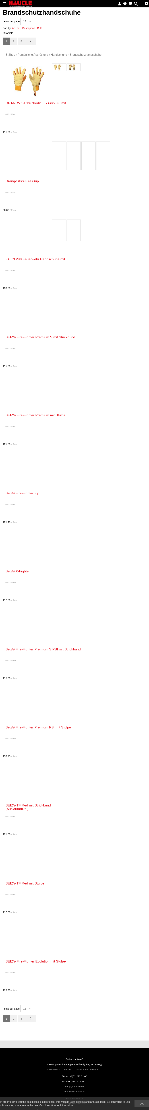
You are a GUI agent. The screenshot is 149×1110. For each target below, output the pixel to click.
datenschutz (53, 1069)
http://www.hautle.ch (74, 1091)
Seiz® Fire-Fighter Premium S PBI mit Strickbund (43, 649)
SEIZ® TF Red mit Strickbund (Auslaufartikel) (28, 807)
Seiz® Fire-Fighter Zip (22, 493)
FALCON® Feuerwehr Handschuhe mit (35, 259)
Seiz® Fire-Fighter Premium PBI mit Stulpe (38, 727)
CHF (39, 28)
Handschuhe (59, 54)
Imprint (67, 1069)
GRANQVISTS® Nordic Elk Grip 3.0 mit (35, 103)
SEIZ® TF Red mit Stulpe (24, 883)
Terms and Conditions (87, 1069)
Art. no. (16, 28)
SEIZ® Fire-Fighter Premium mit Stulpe (35, 415)
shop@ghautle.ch (74, 1086)
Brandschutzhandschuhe (86, 54)
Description (28, 28)
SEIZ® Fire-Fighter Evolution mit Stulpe (35, 961)
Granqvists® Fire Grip (22, 181)
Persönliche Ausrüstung (33, 54)
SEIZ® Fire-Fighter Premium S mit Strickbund (40, 337)
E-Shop (10, 54)
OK (142, 1103)
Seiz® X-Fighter (17, 571)
